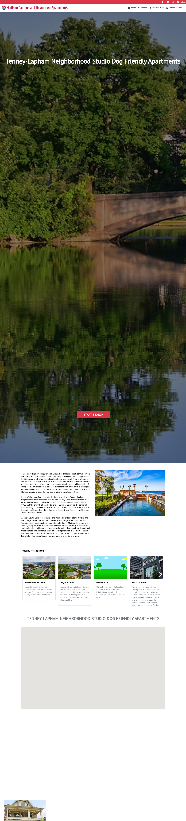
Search (142, 7)
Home (132, 7)
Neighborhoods (175, 7)
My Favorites (157, 7)
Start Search (93, 415)
